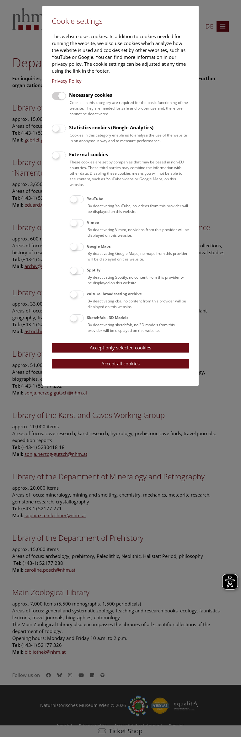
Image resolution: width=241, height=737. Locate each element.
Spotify (93, 270)
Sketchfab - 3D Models (107, 317)
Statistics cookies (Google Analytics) (111, 127)
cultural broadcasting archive (114, 293)
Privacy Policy (67, 81)
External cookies (88, 154)
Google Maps (99, 246)
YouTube (95, 198)
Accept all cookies (120, 363)
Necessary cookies (90, 95)
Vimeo (93, 222)
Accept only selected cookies (120, 347)
